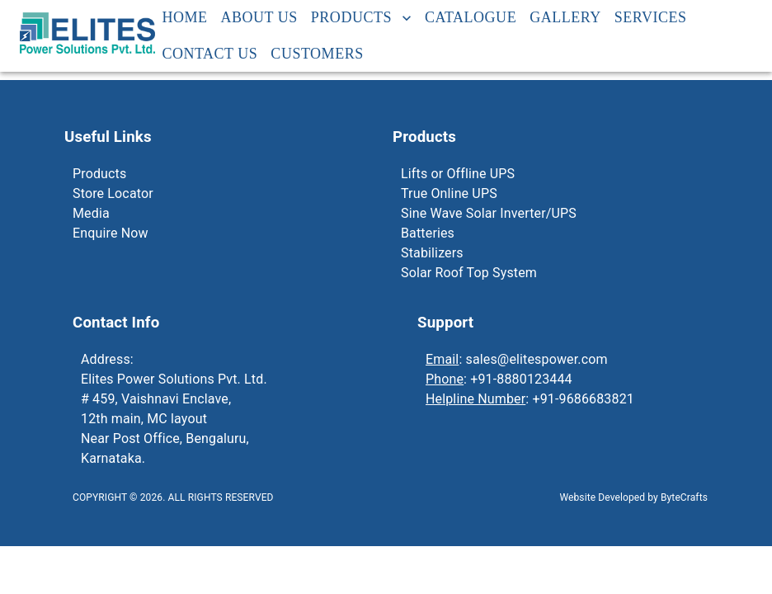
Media (91, 213)
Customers (317, 54)
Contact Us (209, 54)
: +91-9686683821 (530, 399)
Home (184, 18)
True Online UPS (449, 193)
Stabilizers (432, 253)
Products (361, 18)
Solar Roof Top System (469, 272)
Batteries (427, 233)
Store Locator (113, 193)
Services (651, 18)
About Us (259, 18)
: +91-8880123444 (499, 379)
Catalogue (470, 18)
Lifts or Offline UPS (458, 174)
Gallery (565, 18)
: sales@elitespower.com (517, 359)
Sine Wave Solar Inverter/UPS (489, 213)
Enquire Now (110, 233)
